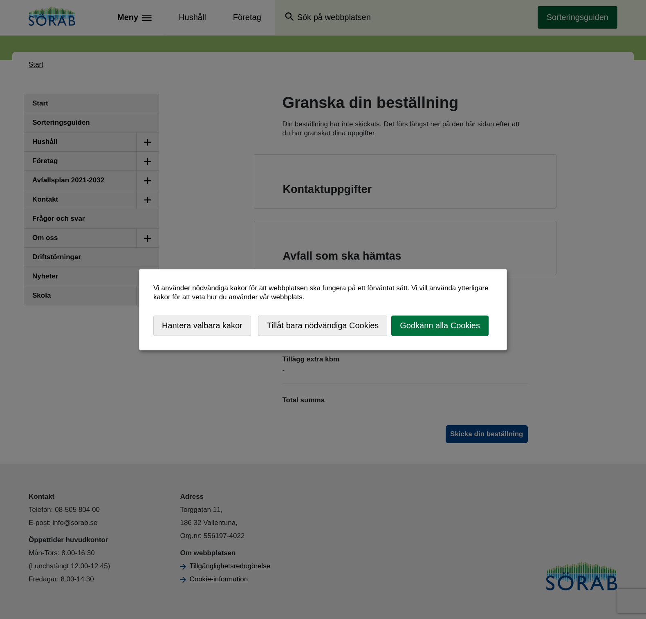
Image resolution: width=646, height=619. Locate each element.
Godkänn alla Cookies (440, 325)
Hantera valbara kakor (202, 325)
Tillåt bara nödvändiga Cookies (323, 325)
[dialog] (323, 309)
